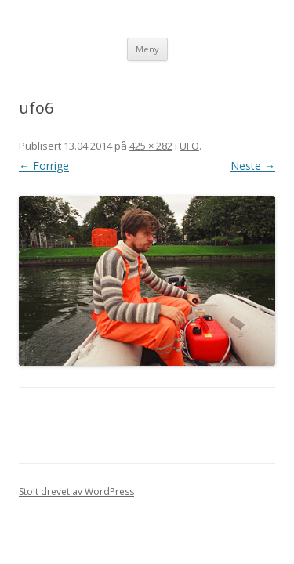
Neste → (252, 165)
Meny (147, 49)
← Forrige (44, 165)
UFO (189, 146)
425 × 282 (150, 146)
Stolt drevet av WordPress (76, 491)
